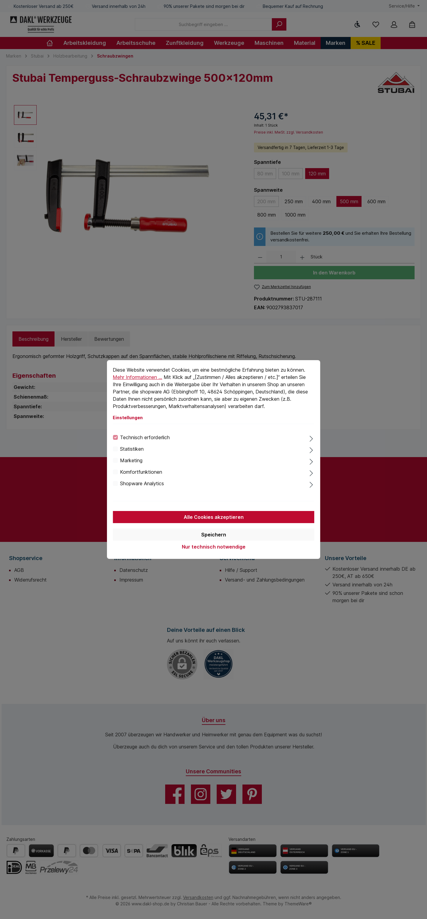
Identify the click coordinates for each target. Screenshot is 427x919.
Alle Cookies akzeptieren (214, 517)
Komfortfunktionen (141, 472)
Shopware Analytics (142, 483)
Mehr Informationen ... (137, 377)
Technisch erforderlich (145, 437)
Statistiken (132, 449)
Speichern (213, 535)
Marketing (131, 460)
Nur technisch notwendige (213, 547)
